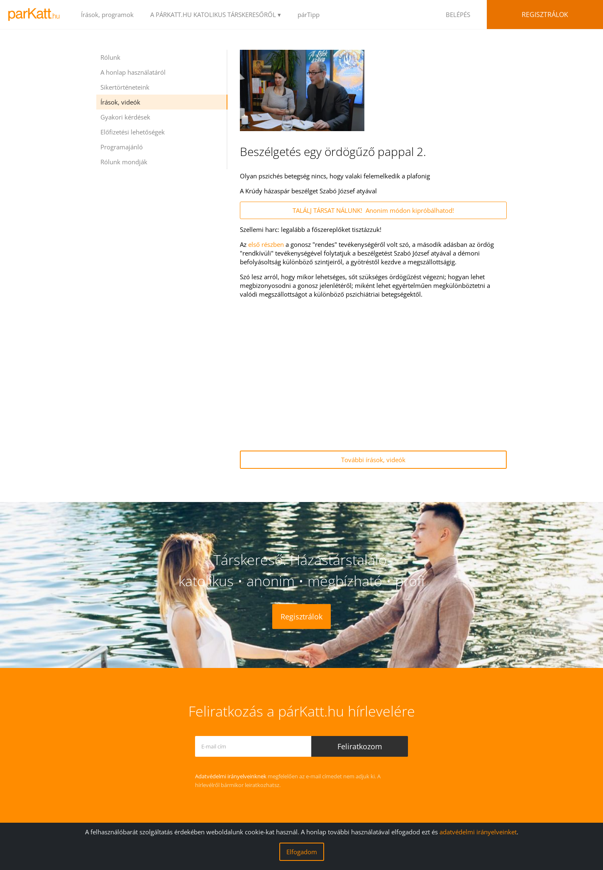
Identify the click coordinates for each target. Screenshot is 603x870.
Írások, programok (107, 14)
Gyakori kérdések (125, 117)
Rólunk (110, 57)
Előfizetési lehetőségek (132, 132)
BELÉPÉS (458, 14)
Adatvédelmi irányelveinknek (230, 776)
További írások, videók (373, 460)
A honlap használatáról (133, 72)
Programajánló (121, 147)
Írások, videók (120, 102)
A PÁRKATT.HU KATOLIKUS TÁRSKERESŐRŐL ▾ (215, 14)
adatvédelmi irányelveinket (478, 832)
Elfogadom (301, 852)
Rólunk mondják (123, 162)
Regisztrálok (545, 14)
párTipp (309, 14)
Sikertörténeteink (124, 87)
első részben (266, 244)
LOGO (36, 14)
